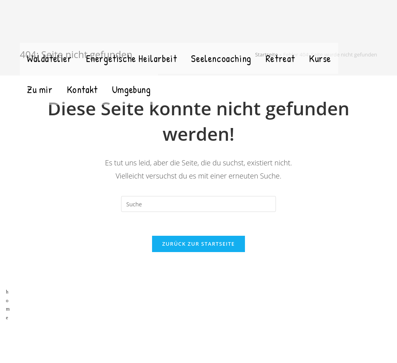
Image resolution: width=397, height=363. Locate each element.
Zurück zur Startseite (198, 243)
